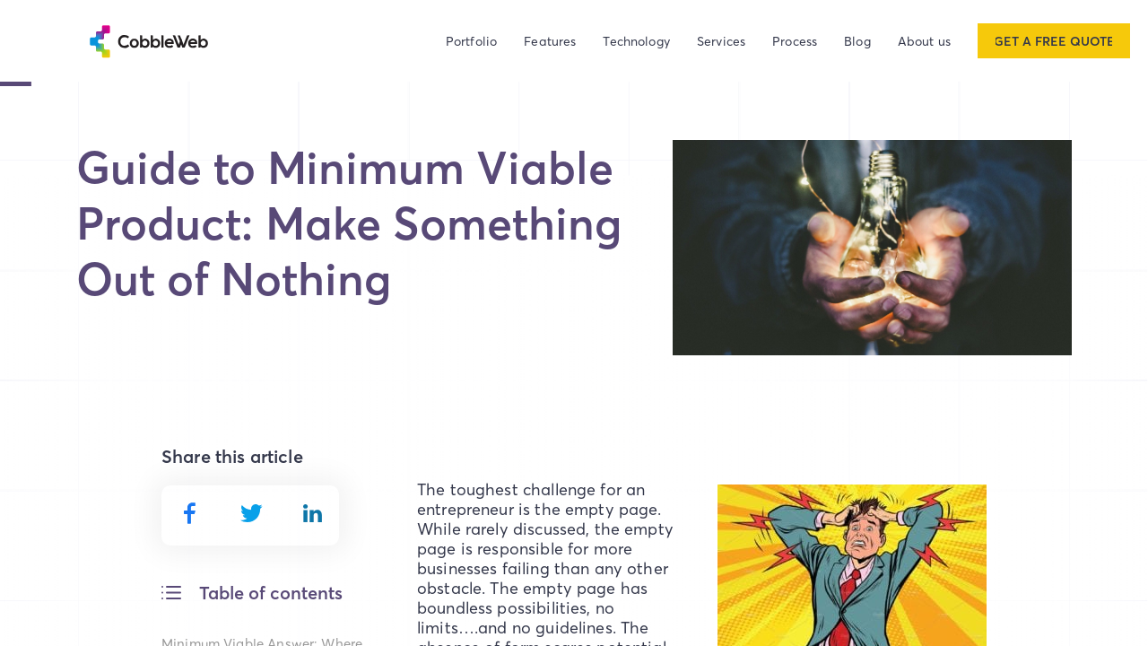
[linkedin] (312, 512)
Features (550, 40)
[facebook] (189, 513)
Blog (857, 40)
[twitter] (251, 512)
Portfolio (471, 40)
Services (721, 40)
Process (794, 40)
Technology (636, 40)
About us (924, 40)
